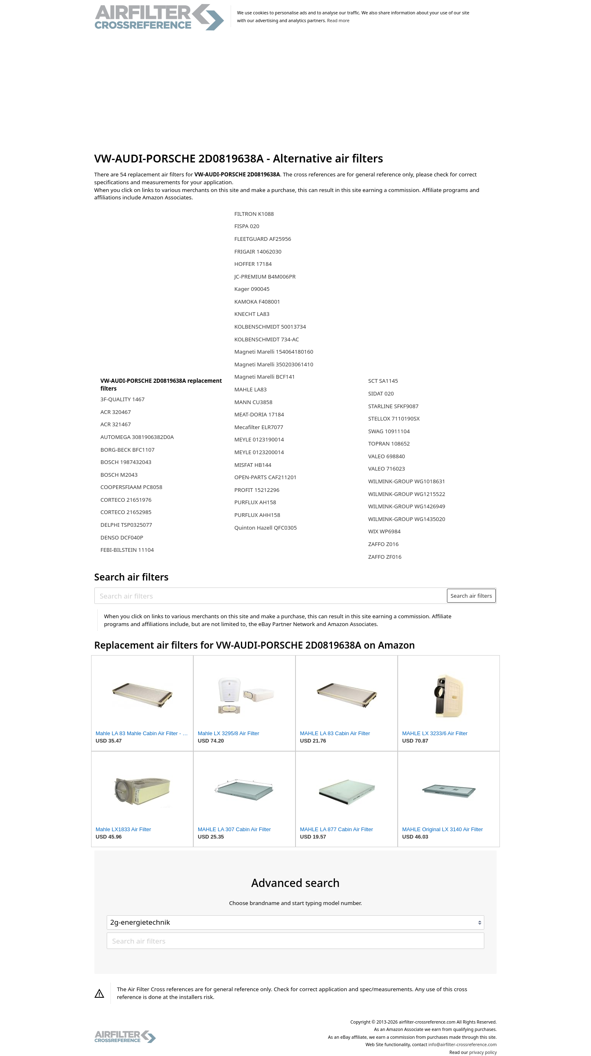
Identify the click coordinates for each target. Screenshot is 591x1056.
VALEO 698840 (386, 456)
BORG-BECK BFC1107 (128, 449)
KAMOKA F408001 (257, 301)
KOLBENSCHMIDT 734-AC (266, 339)
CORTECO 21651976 (126, 499)
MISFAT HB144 (252, 465)
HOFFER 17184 (253, 263)
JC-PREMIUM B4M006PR (265, 276)
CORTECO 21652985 (126, 512)
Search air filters (471, 595)
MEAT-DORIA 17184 (259, 414)
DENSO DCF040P (122, 537)
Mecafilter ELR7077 (258, 427)
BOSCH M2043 (119, 474)
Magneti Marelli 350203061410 (273, 364)
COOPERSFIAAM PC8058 (132, 487)
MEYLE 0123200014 (259, 452)
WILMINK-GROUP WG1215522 (406, 494)
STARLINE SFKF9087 (393, 406)
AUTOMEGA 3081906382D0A (137, 437)
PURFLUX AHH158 (257, 515)
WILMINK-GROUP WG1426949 (406, 506)
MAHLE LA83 (250, 389)
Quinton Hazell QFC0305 (265, 527)
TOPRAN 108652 (389, 443)
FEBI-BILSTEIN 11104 (127, 549)
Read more (338, 20)
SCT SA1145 (383, 380)
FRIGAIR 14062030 (258, 251)
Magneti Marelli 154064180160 (273, 351)
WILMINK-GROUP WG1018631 (406, 481)
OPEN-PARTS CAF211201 (265, 477)
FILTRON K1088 (254, 213)
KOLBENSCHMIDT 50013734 (270, 326)
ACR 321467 (116, 424)
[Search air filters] (271, 596)
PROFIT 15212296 (256, 490)
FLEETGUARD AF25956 (262, 238)
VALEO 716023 (386, 468)
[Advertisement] (295, 91)
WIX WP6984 (384, 531)
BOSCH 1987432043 (126, 462)
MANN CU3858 (253, 402)
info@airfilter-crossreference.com (462, 1044)
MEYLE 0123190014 (259, 439)
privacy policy (483, 1052)
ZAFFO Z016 (383, 544)
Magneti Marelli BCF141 (264, 376)
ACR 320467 (116, 412)
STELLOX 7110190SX (393, 418)
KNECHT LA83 (252, 314)
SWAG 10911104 (389, 431)
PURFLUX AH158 (255, 502)
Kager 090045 (252, 289)
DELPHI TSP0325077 (126, 524)
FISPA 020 (246, 226)
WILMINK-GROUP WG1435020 (406, 519)
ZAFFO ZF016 (384, 556)
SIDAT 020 (381, 393)
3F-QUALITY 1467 (123, 399)
